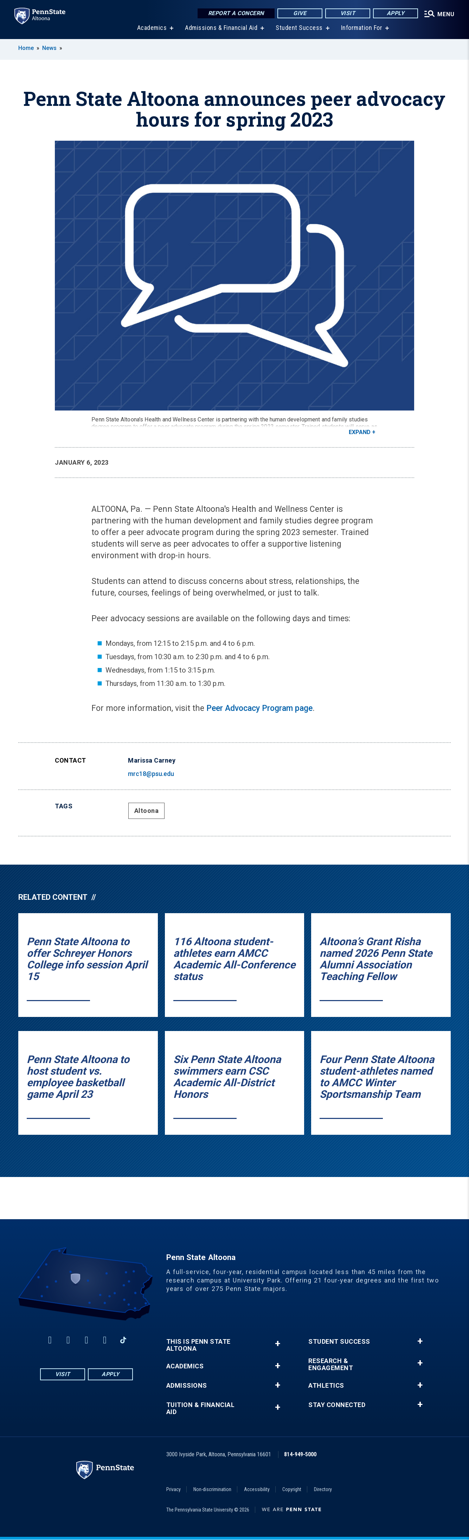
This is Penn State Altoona (198, 1345)
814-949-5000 (300, 1454)
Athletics (326, 1385)
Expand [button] (360, 432)
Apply (391, 14)
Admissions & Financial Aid (218, 28)
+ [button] (277, 1344)
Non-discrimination (212, 1490)
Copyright (291, 1490)
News (49, 48)
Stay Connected (336, 1405)
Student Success (296, 28)
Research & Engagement (330, 1365)
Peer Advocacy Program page (259, 708)
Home (26, 48)
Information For (359, 28)
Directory (323, 1490)
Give (295, 14)
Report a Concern (232, 14)
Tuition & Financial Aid (200, 1409)
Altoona (146, 811)
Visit (343, 14)
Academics (150, 28)
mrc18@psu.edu (151, 774)
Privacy (173, 1490)
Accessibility (257, 1490)
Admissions (186, 1385)
